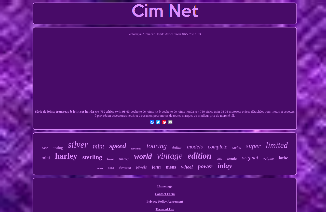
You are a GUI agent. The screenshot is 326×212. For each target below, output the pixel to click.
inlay (225, 166)
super (253, 146)
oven (100, 168)
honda (232, 158)
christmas (136, 148)
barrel (110, 159)
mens (171, 167)
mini (46, 157)
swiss (236, 147)
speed (117, 146)
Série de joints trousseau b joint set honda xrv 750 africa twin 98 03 (82, 111)
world (143, 156)
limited (277, 145)
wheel (187, 167)
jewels (141, 167)
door (45, 148)
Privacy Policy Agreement (164, 201)
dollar (177, 147)
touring (156, 146)
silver (78, 145)
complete (217, 147)
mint (98, 146)
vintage (170, 155)
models (195, 146)
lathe (283, 158)
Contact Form (165, 194)
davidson (125, 168)
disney (124, 158)
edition (200, 155)
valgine (268, 158)
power (205, 166)
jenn (156, 167)
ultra (111, 168)
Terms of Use (165, 209)
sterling (92, 157)
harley (66, 155)
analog (58, 148)
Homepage (164, 186)
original (250, 157)
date (219, 158)
